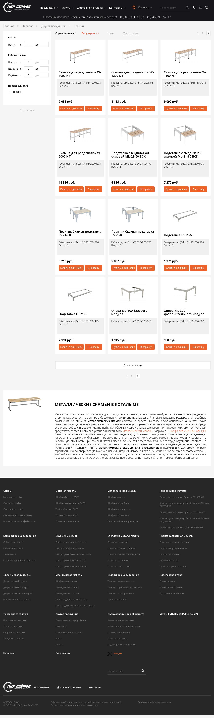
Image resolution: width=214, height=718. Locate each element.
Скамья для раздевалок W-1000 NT (80, 73)
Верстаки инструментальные (175, 542)
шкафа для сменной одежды (188, 431)
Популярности (90, 33)
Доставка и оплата (91, 8)
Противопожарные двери (16, 599)
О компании (41, 687)
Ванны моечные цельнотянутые (124, 626)
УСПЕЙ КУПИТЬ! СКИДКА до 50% (179, 614)
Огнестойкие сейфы (14, 509)
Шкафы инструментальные (173, 548)
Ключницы (61, 626)
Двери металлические (17, 574)
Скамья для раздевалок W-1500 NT (185, 73)
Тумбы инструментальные (173, 566)
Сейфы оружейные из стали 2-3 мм (73, 554)
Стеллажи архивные (118, 542)
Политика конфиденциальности (154, 702)
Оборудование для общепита (126, 614)
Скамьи (59, 644)
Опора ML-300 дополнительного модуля (184, 312)
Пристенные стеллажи (15, 620)
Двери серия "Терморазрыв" (18, 593)
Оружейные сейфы (67, 535)
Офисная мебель (66, 490)
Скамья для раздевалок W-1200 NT (132, 73)
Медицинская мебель (69, 574)
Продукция (49, 8)
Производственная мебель (176, 535)
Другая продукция (53, 26)
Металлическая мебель (122, 490)
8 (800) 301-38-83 (132, 17)
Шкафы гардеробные (119, 503)
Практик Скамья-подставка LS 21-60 (80, 233)
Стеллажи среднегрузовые (121, 548)
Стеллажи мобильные (119, 566)
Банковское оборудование (19, 535)
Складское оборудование (123, 574)
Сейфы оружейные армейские (71, 566)
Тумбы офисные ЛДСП (67, 509)
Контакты (117, 8)
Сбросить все (130, 33)
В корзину (93, 108)
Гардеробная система (173, 490)
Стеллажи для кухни (117, 638)
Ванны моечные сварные (121, 620)
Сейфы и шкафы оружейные (70, 548)
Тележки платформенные (121, 593)
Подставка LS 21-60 (178, 235)
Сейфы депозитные (13, 542)
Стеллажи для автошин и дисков (124, 554)
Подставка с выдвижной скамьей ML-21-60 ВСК (130, 154)
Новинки (8, 653)
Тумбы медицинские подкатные (72, 599)
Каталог (27, 26)
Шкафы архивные (117, 497)
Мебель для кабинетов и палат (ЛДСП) (75, 605)
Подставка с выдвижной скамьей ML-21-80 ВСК (182, 154)
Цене (111, 33)
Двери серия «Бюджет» (15, 581)
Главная (8, 26)
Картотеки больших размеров (123, 521)
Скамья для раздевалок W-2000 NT (80, 154)
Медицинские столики (67, 593)
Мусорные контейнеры (172, 593)
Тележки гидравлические (121, 581)
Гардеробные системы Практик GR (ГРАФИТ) (182, 512)
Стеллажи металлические (123, 535)
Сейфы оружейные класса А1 (70, 560)
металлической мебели (137, 431)
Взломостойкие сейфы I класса (19, 521)
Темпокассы (9, 554)
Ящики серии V (167, 581)
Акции (115, 653)
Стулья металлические (67, 521)
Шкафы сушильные (170, 554)
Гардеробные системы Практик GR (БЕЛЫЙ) (182, 497)
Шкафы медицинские (67, 581)
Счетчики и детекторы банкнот (19, 560)
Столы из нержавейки (119, 632)
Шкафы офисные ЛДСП (67, 497)
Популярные (63, 653)
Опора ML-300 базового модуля (129, 312)
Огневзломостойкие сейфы (17, 515)
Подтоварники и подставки (122, 644)
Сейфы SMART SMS (13, 548)
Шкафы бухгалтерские (119, 509)
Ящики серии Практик (171, 587)
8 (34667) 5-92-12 (159, 17)
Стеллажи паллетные (118, 560)
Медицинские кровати (67, 587)
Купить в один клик (71, 108)
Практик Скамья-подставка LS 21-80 (132, 233)
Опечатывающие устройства (71, 620)
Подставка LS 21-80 (73, 314)
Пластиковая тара (171, 574)
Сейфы (7, 490)
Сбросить (27, 110)
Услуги (67, 8)
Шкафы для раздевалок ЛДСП (70, 503)
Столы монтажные (169, 560)
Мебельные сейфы (13, 497)
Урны (58, 638)
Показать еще (133, 365)
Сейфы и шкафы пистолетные (71, 542)
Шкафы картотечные (118, 515)
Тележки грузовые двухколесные (125, 587)
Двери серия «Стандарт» (15, 587)
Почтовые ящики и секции (69, 632)
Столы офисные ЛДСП (67, 515)
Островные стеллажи (14, 632)
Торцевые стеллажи (13, 638)
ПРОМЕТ (15, 91)
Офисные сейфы (12, 503)
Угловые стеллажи (13, 626)
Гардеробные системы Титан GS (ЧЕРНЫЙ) (181, 527)
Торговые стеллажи (15, 614)
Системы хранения (117, 599)
